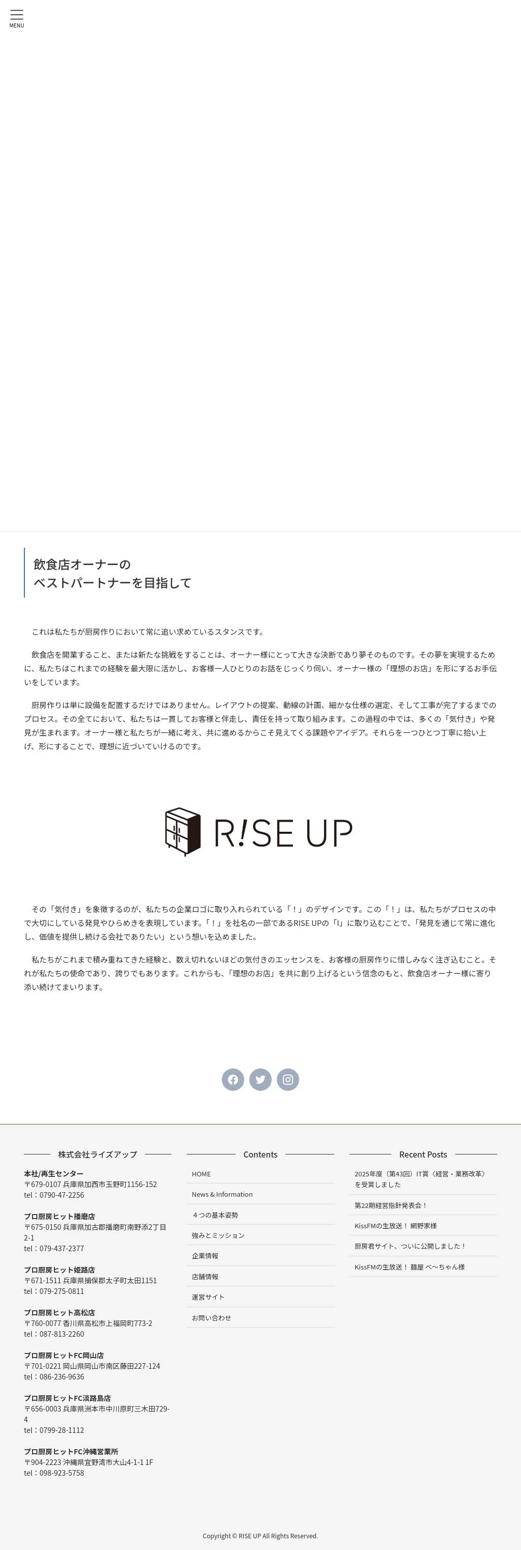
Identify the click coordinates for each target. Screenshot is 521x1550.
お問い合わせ (211, 1317)
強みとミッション (218, 1235)
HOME (201, 1173)
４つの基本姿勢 (215, 1215)
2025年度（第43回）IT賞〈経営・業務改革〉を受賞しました (421, 1179)
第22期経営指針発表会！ (391, 1205)
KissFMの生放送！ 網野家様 (396, 1225)
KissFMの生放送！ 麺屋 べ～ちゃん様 (410, 1267)
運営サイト (208, 1297)
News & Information (222, 1194)
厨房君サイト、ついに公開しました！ (411, 1246)
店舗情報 (205, 1276)
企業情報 (205, 1255)
